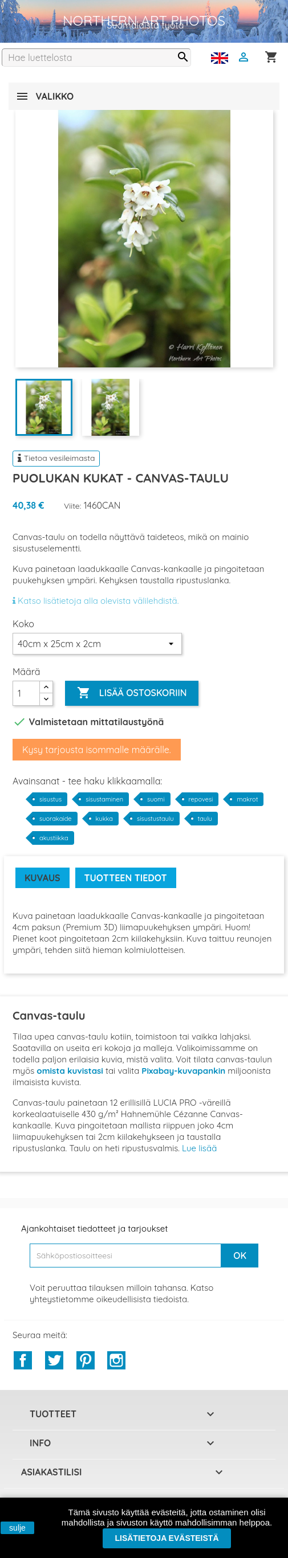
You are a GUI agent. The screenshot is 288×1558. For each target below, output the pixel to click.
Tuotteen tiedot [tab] (125, 878)
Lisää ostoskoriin (131, 693)
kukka (104, 819)
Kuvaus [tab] (42, 878)
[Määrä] (26, 693)
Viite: (73, 506)
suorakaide (55, 819)
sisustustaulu (155, 819)
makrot (247, 799)
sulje (17, 1527)
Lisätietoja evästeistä (166, 1538)
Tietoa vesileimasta (56, 458)
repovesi (201, 799)
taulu (205, 819)
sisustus (50, 799)
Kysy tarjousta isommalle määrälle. (96, 749)
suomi (155, 799)
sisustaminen (104, 799)
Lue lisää (199, 1148)
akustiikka (53, 838)
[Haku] (96, 57)
